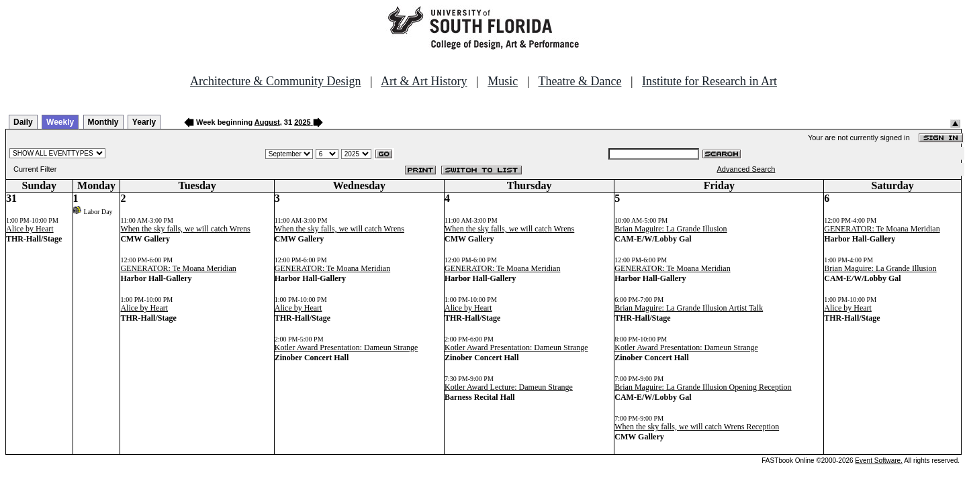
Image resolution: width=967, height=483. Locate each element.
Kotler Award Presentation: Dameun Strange (346, 347)
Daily (23, 122)
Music (503, 81)
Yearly (144, 122)
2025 (302, 122)
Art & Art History (424, 81)
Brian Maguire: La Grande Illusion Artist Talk (688, 308)
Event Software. (879, 460)
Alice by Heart (30, 228)
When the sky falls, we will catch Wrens (185, 228)
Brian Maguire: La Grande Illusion (670, 228)
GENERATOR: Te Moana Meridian (178, 268)
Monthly (103, 122)
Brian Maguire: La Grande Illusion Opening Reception (702, 387)
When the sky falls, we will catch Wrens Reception (696, 426)
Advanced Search (746, 169)
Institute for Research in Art (709, 81)
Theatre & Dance (579, 81)
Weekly (60, 122)
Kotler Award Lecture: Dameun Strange (509, 387)
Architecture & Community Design (275, 81)
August (267, 122)
